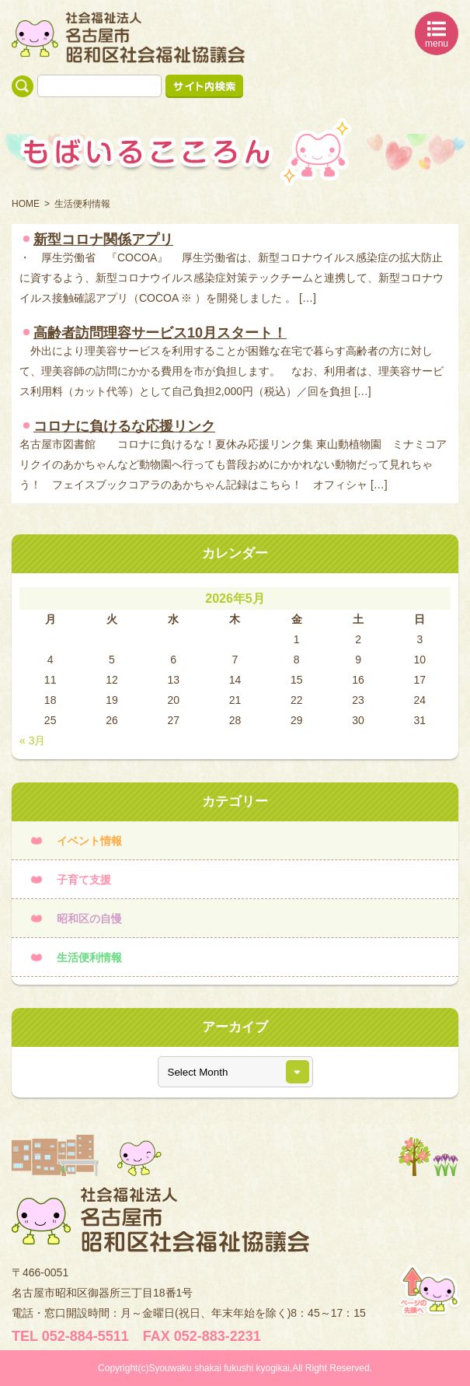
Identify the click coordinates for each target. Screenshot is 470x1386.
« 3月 (32, 740)
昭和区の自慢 (89, 918)
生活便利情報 (89, 957)
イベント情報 (89, 841)
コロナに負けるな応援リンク (124, 426)
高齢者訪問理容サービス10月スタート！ (160, 333)
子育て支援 (84, 879)
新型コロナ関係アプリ (103, 239)
